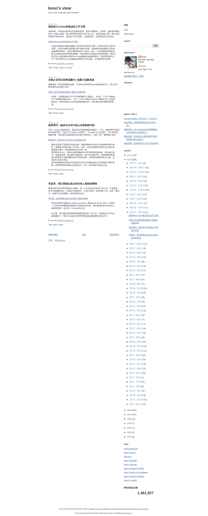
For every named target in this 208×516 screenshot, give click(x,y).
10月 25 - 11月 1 (136, 203)
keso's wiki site (130, 464)
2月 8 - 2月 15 (135, 382)
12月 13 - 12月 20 (137, 172)
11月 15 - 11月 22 (137, 190)
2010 (129, 155)
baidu (55, 224)
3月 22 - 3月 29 (136, 364)
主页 (84, 234)
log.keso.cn (128, 513)
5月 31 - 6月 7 (135, 319)
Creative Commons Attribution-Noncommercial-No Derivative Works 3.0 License (118, 509)
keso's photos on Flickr (134, 468)
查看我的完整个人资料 (134, 76)
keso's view (59, 8)
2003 (129, 432)
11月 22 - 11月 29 (137, 185)
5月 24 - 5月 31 (136, 324)
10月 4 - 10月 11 (136, 244)
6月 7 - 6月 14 (135, 315)
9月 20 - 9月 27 (136, 253)
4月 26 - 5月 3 (135, 342)
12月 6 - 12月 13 (136, 176)
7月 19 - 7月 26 (136, 288)
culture (60, 224)
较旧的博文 (115, 234)
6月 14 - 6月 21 (136, 310)
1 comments (69, 63)
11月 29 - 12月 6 (136, 181)
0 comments (69, 109)
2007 (129, 414)
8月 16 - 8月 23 (136, 270)
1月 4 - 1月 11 (135, 404)
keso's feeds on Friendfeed (136, 472)
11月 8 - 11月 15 (136, 194)
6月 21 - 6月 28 (136, 306)
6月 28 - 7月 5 (135, 302)
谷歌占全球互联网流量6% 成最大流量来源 (71, 79)
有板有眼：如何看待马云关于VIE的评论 (141, 143)
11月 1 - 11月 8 (136, 199)
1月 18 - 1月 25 (136, 395)
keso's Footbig (130, 480)
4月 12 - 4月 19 (136, 351)
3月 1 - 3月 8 (135, 377)
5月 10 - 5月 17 (136, 333)
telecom (62, 67)
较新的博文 (53, 234)
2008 (129, 410)
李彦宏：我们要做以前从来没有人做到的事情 (72, 183)
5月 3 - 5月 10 (135, 337)
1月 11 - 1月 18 (136, 399)
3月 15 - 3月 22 (136, 368)
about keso (129, 33)
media (61, 173)
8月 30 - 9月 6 (135, 262)
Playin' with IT (130, 452)
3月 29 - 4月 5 (135, 359)
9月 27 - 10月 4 (136, 248)
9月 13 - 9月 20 (136, 257)
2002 (129, 437)
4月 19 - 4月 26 (136, 346)
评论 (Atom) (60, 240)
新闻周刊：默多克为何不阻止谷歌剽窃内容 (71, 125)
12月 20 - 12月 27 (137, 167)
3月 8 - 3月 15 (135, 373)
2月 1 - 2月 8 (135, 386)
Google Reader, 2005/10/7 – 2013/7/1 (140, 118)
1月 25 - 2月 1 (135, 391)
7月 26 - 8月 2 (135, 284)
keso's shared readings (134, 476)
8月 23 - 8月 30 (136, 266)
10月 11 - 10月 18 (137, 212)
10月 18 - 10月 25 (137, 207)
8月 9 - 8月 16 (135, 275)
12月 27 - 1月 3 (136, 163)
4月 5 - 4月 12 (135, 355)
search (61, 113)
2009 (129, 159)
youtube (69, 67)
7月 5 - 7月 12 (135, 297)
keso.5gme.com (131, 448)
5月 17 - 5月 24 (136, 328)
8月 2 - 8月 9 (135, 279)
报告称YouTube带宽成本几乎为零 (66, 26)
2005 (129, 423)
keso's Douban (130, 460)
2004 (129, 428)
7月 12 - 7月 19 (136, 293)
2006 (129, 419)
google (55, 67)
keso (143, 57)
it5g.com (127, 456)
